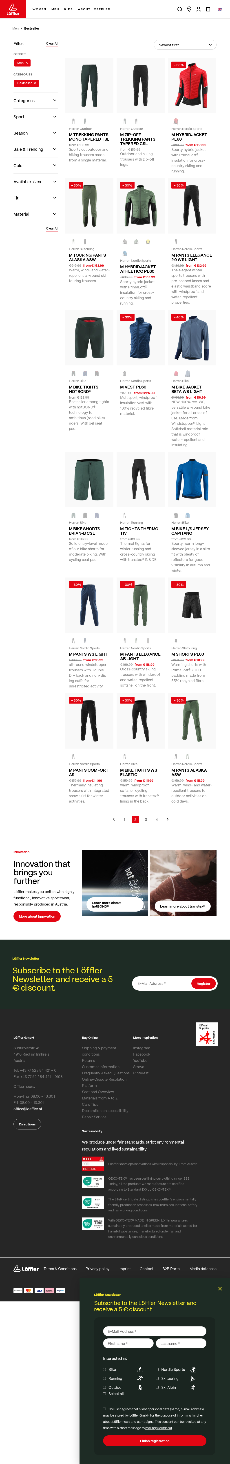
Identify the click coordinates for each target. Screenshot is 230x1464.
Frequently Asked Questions (106, 1073)
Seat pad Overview (98, 1092)
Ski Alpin (179, 1387)
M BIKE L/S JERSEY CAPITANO (189, 530)
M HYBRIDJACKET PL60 (189, 136)
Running (126, 1378)
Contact (146, 1268)
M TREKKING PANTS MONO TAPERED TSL (89, 136)
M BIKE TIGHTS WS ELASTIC (138, 772)
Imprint (125, 1268)
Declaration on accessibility (105, 1110)
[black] (73, 121)
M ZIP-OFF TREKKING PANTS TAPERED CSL (137, 139)
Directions (27, 1124)
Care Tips (90, 1104)
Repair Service (94, 1117)
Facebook (141, 1054)
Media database (203, 1268)
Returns (88, 1060)
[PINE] (73, 241)
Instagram (141, 1048)
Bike (126, 1369)
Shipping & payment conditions (99, 1051)
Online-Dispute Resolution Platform (104, 1082)
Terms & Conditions (60, 1268)
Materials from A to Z (100, 1098)
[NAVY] (85, 373)
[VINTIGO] (187, 373)
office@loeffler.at (27, 1109)
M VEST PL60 (133, 387)
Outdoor (126, 1387)
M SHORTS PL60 (187, 654)
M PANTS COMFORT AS (88, 772)
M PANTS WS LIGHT (88, 654)
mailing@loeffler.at (158, 1427)
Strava (138, 1066)
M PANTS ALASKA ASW (189, 772)
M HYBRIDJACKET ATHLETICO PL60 (138, 268)
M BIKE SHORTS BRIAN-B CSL (84, 530)
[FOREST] (85, 121)
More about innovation (37, 916)
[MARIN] (124, 253)
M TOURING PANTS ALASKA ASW (87, 257)
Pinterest (140, 1073)
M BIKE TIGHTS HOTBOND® (84, 389)
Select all (116, 1393)
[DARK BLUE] (85, 640)
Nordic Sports (179, 1369)
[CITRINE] (148, 241)
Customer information (100, 1066)
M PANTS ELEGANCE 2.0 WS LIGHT (191, 257)
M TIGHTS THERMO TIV (139, 530)
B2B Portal (171, 1268)
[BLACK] (136, 121)
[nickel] (124, 241)
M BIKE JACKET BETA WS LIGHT (186, 389)
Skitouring (179, 1378)
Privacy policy (98, 1268)
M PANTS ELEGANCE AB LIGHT (140, 656)
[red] (175, 121)
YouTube (140, 1060)
